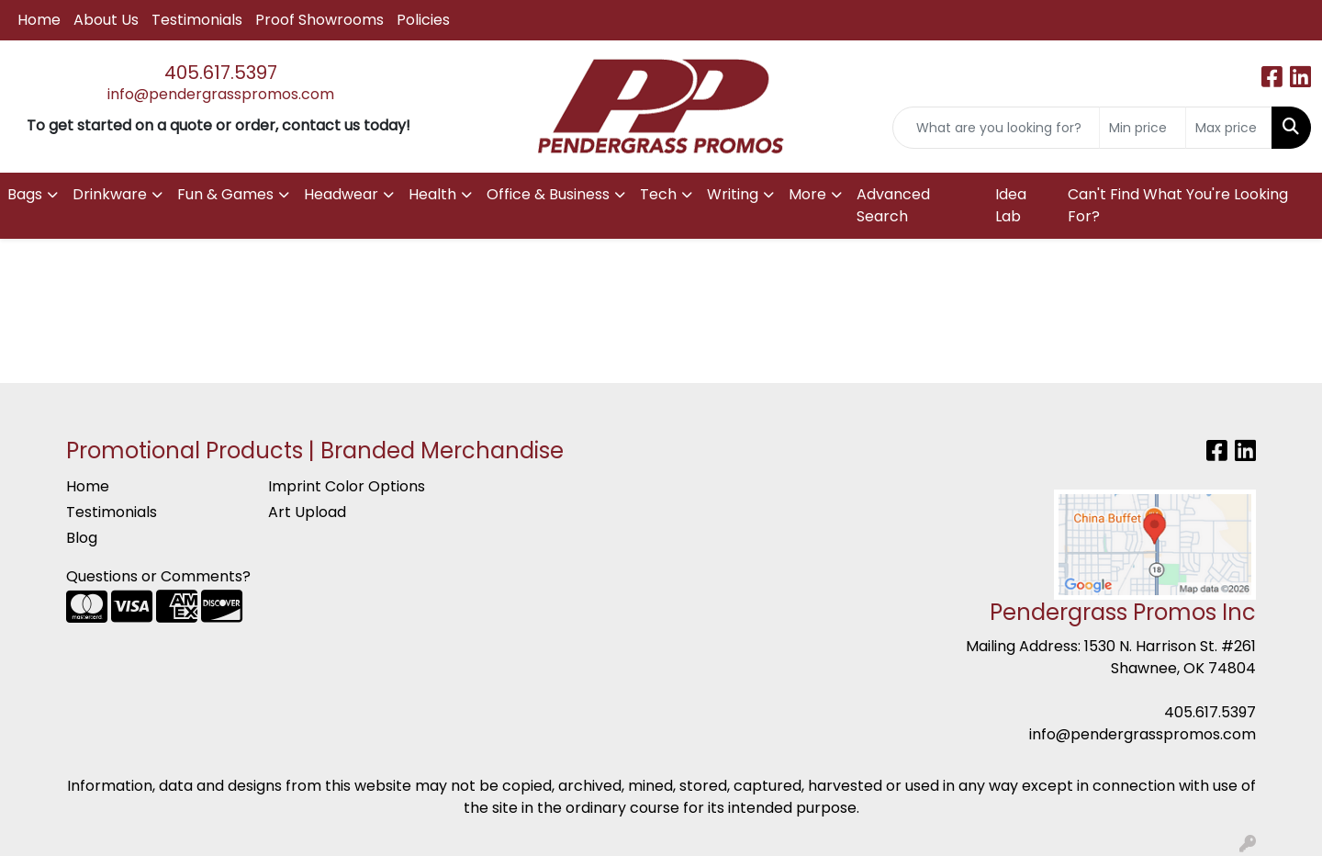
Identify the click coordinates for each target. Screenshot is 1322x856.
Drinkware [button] (110, 194)
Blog (81, 537)
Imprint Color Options (346, 486)
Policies (423, 19)
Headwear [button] (341, 194)
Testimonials (196, 19)
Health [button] (432, 194)
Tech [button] (658, 194)
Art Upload (307, 512)
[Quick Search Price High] (1228, 128)
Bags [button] (24, 194)
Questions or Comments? (158, 576)
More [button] (807, 194)
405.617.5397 (220, 72)
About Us (106, 19)
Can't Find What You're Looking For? (1178, 205)
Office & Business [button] (548, 194)
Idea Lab (1010, 205)
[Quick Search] (996, 128)
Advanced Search (893, 205)
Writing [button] (732, 194)
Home (39, 19)
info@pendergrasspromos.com (220, 94)
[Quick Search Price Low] (1142, 128)
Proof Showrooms (319, 19)
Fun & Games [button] (225, 194)
